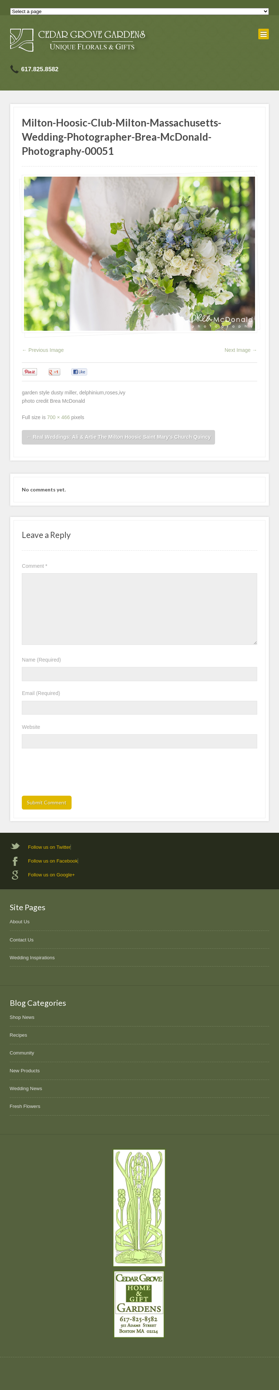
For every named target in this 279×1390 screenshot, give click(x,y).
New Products (25, 1070)
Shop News (22, 1017)
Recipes (18, 1035)
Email (41, 693)
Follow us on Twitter (49, 847)
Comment (34, 566)
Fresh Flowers (25, 1106)
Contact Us (22, 940)
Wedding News (26, 1088)
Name (41, 660)
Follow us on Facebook (53, 861)
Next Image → (241, 350)
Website (31, 727)
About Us (20, 921)
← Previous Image (43, 350)
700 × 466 (58, 417)
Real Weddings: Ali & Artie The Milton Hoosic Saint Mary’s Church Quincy (118, 437)
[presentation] (77, 774)
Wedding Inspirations (32, 957)
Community (22, 1053)
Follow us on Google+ (51, 874)
